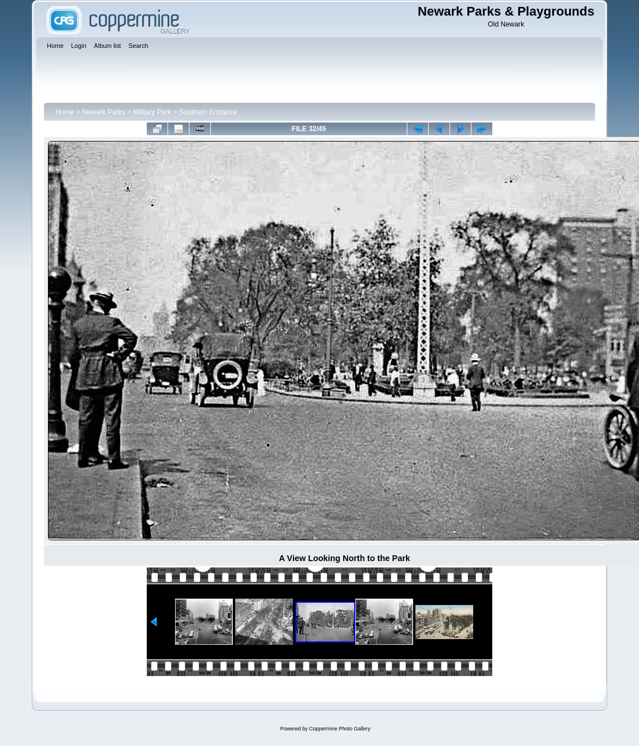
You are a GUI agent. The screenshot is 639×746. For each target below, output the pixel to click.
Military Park (152, 112)
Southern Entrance (208, 112)
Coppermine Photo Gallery (339, 729)
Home (64, 112)
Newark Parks (103, 112)
